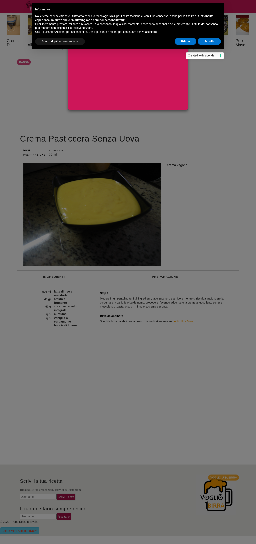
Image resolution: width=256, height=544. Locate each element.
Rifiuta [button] (185, 41)
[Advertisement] (128, 72)
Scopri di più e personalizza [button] (60, 41)
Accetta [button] (209, 41)
